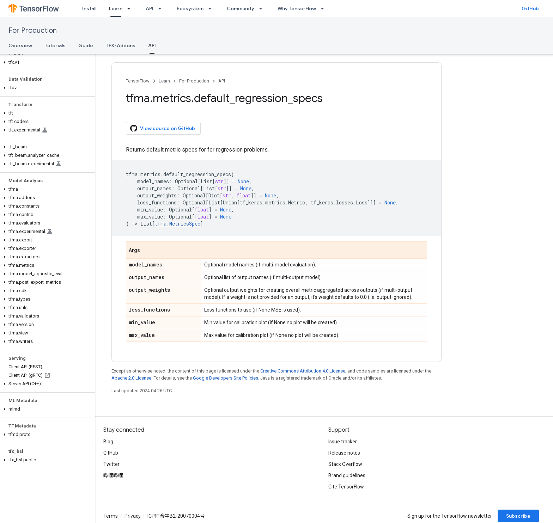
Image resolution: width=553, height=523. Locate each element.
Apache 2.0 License (131, 378)
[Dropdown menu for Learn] (130, 8)
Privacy (132, 516)
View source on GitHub (162, 128)
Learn (164, 81)
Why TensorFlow (297, 8)
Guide (85, 45)
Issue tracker (342, 441)
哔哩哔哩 (113, 475)
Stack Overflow (345, 464)
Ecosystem (190, 8)
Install (89, 8)
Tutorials (55, 45)
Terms (110, 516)
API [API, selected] (152, 45)
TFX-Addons (120, 45)
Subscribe (518, 516)
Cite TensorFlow (346, 487)
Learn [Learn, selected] (115, 8)
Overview (20, 45)
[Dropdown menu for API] (161, 8)
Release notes (344, 453)
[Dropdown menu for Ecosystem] (211, 8)
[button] (46, 62)
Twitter (111, 464)
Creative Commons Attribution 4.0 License (302, 371)
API (149, 8)
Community (240, 8)
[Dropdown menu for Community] (262, 8)
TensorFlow (138, 81)
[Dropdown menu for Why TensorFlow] (324, 8)
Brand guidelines (346, 475)
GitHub (530, 8)
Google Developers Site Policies (225, 378)
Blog (108, 441)
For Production (32, 30)
